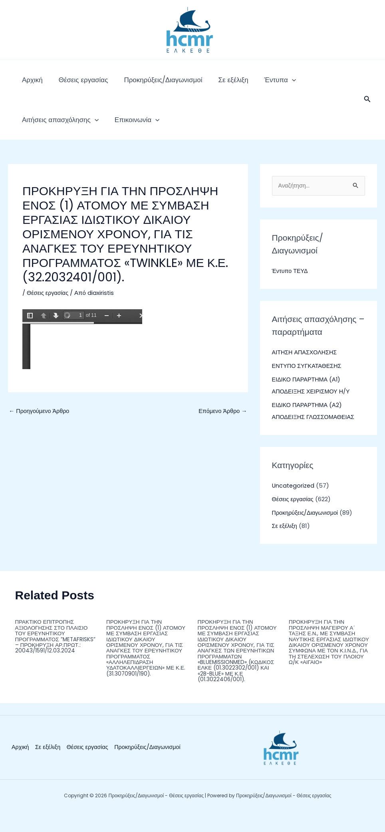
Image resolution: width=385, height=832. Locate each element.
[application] (256, 84)
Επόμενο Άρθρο (221, 427)
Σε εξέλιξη (205, 84)
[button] (367, 107)
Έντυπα (244, 84)
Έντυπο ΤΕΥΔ (291, 287)
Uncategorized (294, 502)
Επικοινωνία (40, 132)
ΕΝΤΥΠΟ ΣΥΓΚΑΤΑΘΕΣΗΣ (308, 382)
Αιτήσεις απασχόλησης (306, 84)
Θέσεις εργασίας (71, 84)
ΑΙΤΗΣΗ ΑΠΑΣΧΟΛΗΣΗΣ (306, 369)
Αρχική (28, 84)
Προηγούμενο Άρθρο (40, 427)
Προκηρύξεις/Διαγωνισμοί (143, 84)
